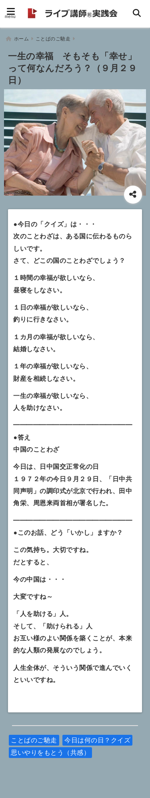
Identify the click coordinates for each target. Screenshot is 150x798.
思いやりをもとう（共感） (50, 752)
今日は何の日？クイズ (97, 740)
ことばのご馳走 (34, 740)
